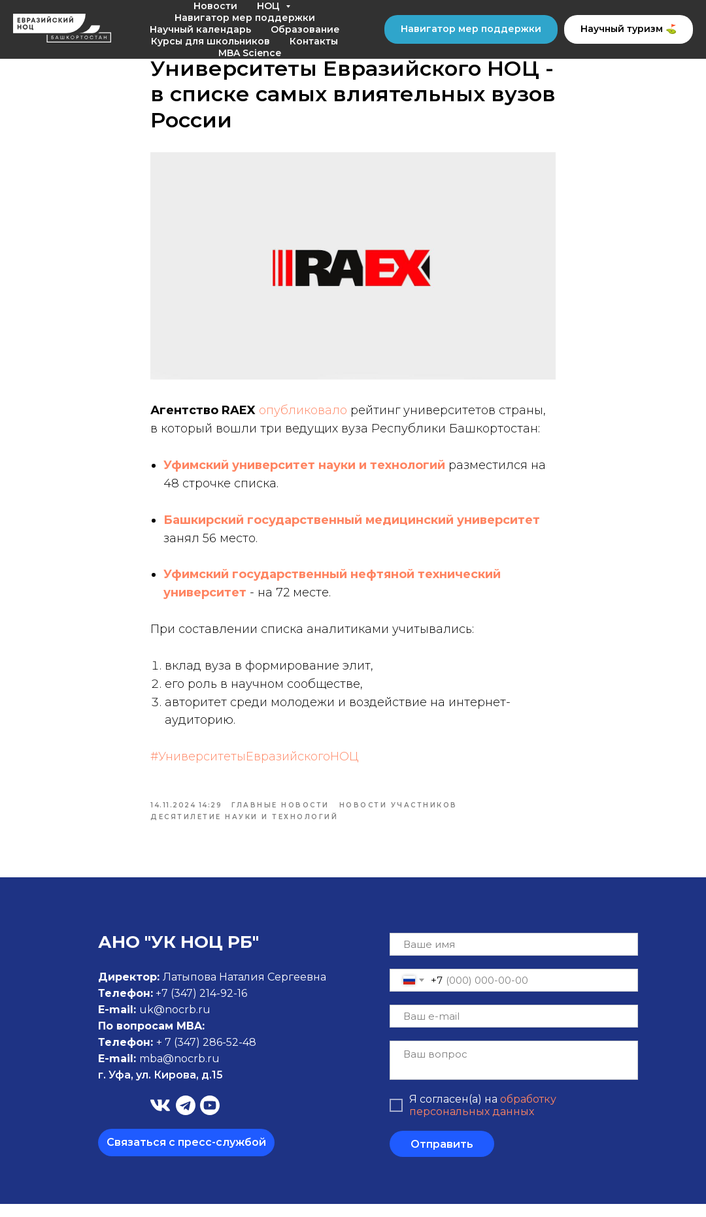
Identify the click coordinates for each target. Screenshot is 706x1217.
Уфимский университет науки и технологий (304, 471)
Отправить (442, 1157)
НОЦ (269, 6)
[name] (514, 957)
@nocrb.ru (191, 1071)
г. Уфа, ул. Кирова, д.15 (160, 1088)
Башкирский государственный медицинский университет (351, 526)
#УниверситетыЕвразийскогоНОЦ (254, 763)
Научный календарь (200, 29)
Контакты (314, 41)
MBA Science (249, 53)
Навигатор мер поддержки (245, 18)
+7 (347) (177, 1006)
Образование (305, 29)
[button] (186, 1155)
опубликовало (303, 417)
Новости (215, 6)
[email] (514, 1029)
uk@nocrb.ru (174, 1022)
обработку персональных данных (482, 1118)
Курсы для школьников (210, 41)
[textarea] (514, 1073)
